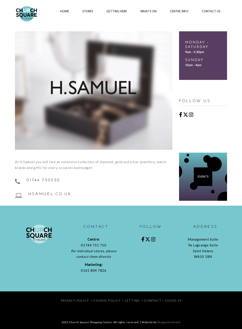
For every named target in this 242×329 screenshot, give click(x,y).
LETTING (132, 300)
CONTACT (152, 300)
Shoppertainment (168, 322)
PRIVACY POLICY (75, 300)
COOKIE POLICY (107, 300)
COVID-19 (173, 300)
